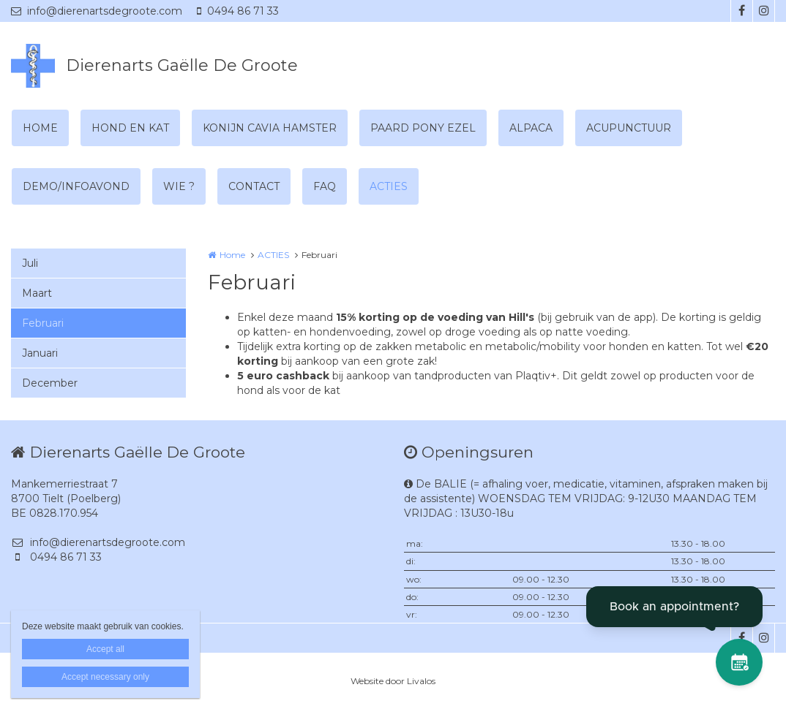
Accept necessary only (105, 677)
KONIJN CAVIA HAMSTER (270, 127)
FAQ (324, 186)
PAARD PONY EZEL (423, 127)
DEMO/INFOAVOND (76, 186)
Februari (43, 323)
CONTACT (254, 186)
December (50, 383)
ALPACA (531, 127)
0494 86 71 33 (238, 11)
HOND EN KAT (130, 127)
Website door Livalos (393, 680)
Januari (40, 353)
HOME (40, 127)
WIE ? (179, 186)
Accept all (105, 649)
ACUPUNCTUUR (628, 127)
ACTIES (389, 186)
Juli (30, 263)
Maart (37, 293)
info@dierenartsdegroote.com (96, 11)
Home (232, 254)
